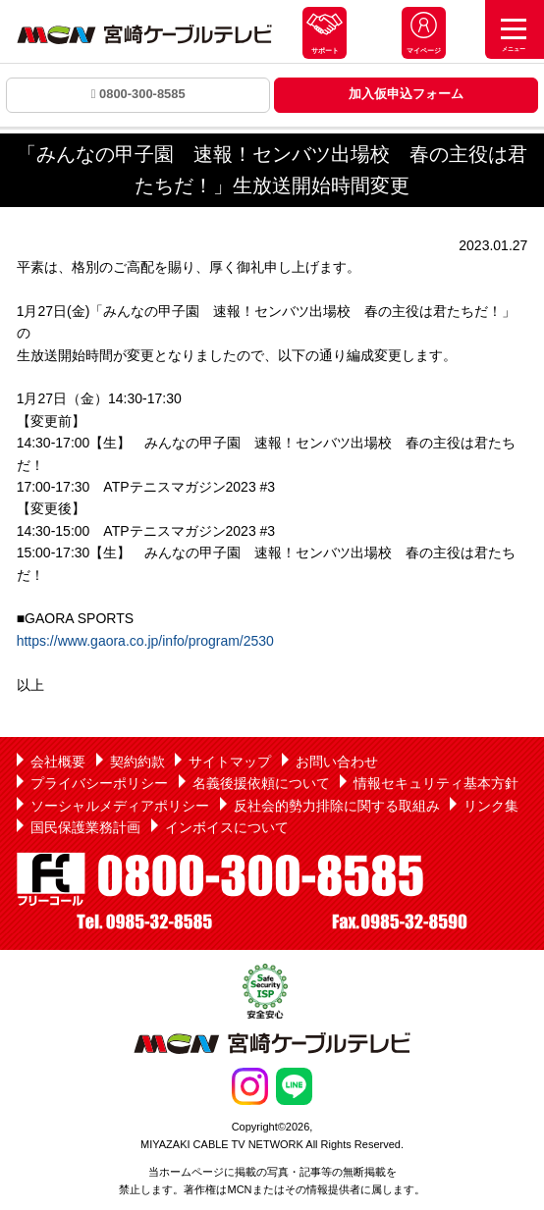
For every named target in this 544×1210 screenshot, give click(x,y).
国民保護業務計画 (85, 827)
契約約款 (137, 761)
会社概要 (57, 761)
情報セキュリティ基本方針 (436, 783)
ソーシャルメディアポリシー (119, 806)
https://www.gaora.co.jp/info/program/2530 (145, 641)
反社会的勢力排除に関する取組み (337, 806)
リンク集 (490, 806)
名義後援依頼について (261, 783)
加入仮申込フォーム (406, 93)
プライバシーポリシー (99, 783)
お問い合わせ (337, 761)
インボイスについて (227, 827)
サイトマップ (230, 761)
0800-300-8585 (138, 93)
